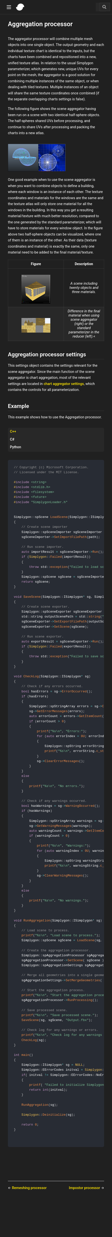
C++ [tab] (13, 431)
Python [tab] (15, 447)
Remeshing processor (29, 1220)
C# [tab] (12, 439)
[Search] (105, 7)
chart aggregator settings (64, 384)
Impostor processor (85, 1220)
